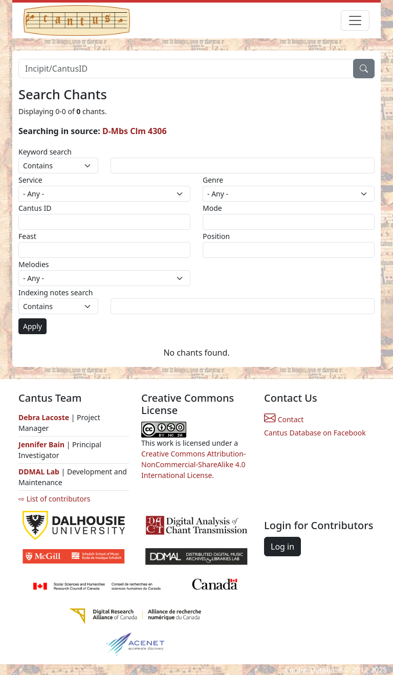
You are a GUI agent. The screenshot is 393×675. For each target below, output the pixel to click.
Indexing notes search (55, 292)
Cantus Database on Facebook (315, 433)
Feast (27, 236)
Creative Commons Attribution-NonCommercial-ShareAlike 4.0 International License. (193, 464)
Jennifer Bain (42, 444)
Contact (283, 419)
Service (30, 180)
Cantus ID (34, 208)
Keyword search (45, 152)
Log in (282, 546)
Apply (32, 326)
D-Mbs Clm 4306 (134, 131)
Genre (213, 180)
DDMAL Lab (38, 471)
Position (216, 236)
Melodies (33, 264)
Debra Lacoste (43, 417)
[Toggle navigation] (355, 20)
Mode (212, 208)
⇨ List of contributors (54, 499)
